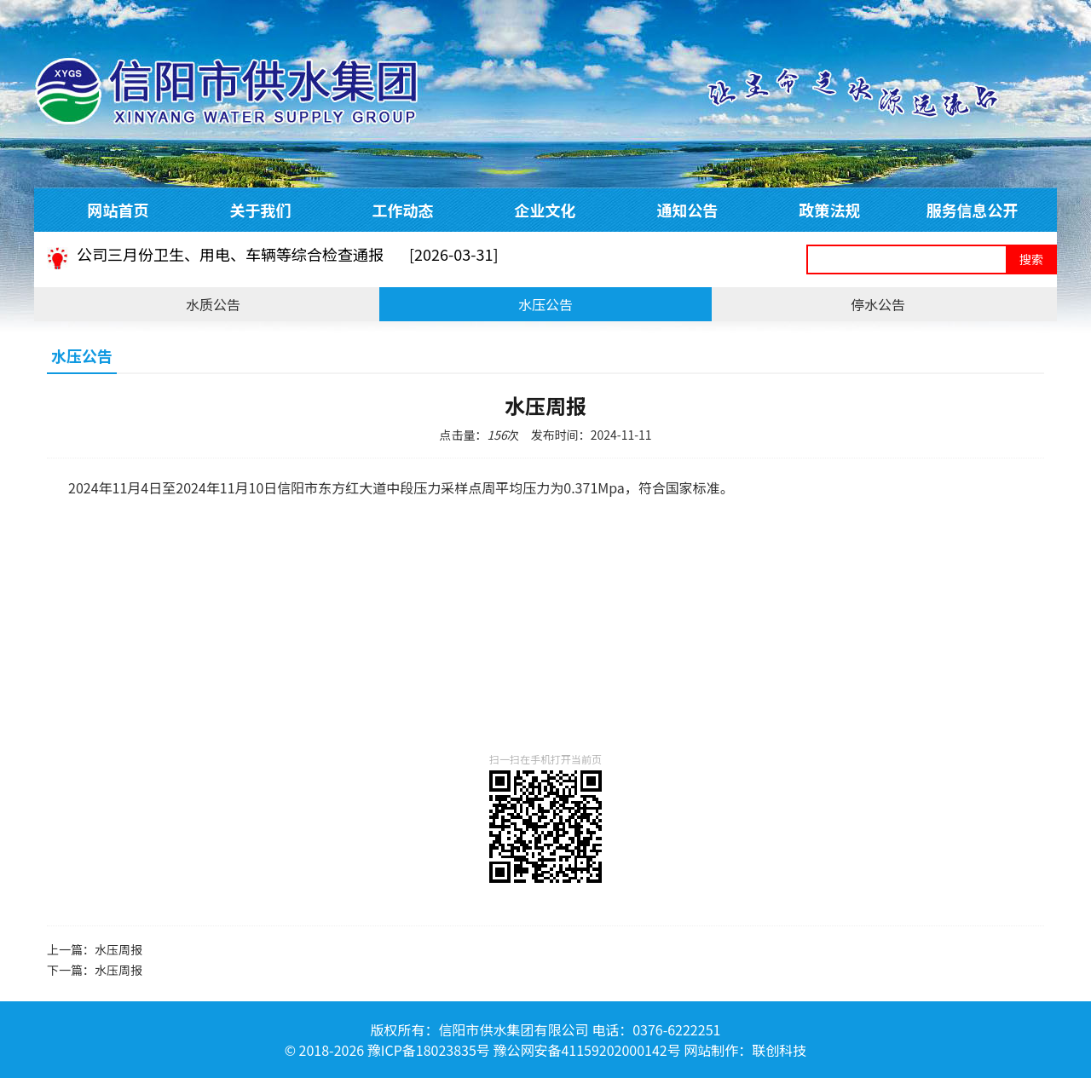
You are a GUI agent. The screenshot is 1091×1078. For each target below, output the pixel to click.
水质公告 (213, 304)
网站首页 (118, 210)
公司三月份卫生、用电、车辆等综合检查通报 (288, 259)
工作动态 (403, 210)
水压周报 (118, 949)
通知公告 (688, 210)
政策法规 (830, 210)
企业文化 (545, 210)
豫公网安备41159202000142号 (586, 1050)
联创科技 (779, 1050)
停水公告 (878, 304)
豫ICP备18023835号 (428, 1050)
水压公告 (545, 304)
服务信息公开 (972, 210)
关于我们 (261, 210)
